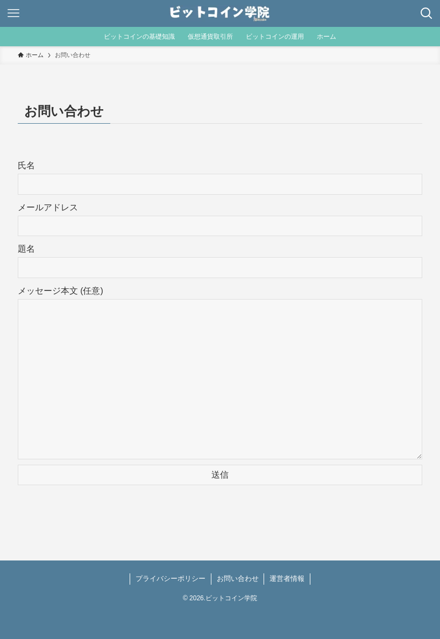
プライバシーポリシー (170, 578)
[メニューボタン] (13, 13)
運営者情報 (286, 578)
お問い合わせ (238, 578)
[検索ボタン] (426, 13)
